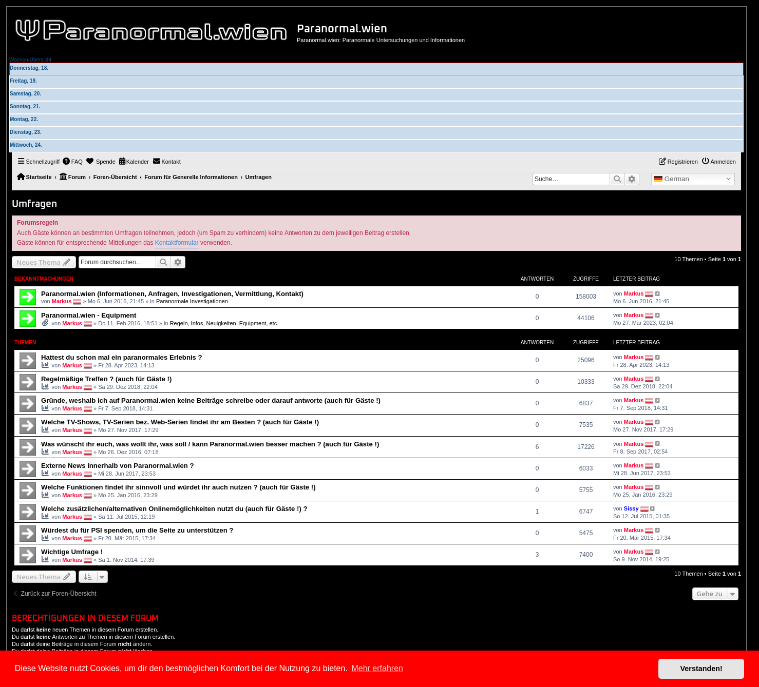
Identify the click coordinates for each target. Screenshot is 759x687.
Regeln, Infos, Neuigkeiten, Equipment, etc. (224, 323)
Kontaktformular (177, 242)
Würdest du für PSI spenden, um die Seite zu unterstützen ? (137, 530)
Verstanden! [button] (701, 668)
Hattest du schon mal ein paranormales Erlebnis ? (121, 357)
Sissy (631, 508)
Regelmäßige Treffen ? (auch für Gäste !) (106, 379)
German (671, 179)
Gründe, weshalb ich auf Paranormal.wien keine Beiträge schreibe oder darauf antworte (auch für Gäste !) (211, 400)
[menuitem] (72, 161)
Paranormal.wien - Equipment (88, 315)
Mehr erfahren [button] (377, 668)
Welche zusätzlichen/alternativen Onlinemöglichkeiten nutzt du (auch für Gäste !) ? (174, 509)
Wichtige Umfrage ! (72, 552)
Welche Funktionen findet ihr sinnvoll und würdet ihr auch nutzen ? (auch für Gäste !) (178, 487)
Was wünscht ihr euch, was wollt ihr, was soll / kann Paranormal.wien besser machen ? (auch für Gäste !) (210, 444)
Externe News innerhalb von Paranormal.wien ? (117, 465)
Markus (62, 301)
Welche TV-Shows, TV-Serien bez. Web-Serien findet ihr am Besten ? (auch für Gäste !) (180, 422)
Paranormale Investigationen (192, 301)
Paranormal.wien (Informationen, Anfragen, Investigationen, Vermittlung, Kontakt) (172, 294)
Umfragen (34, 204)
